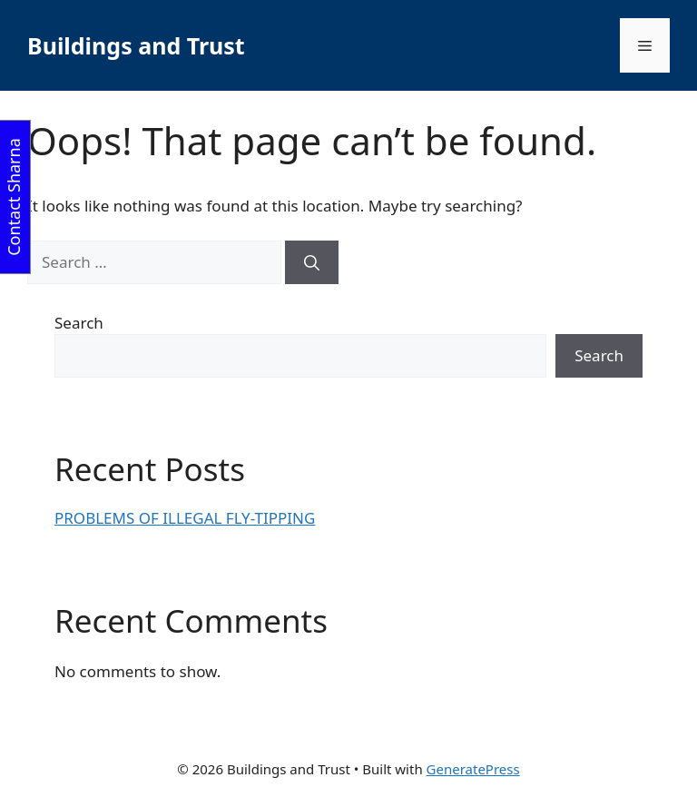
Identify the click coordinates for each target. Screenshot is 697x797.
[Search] (312, 262)
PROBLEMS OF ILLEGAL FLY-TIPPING (184, 517)
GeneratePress (473, 769)
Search (78, 322)
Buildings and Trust (136, 45)
